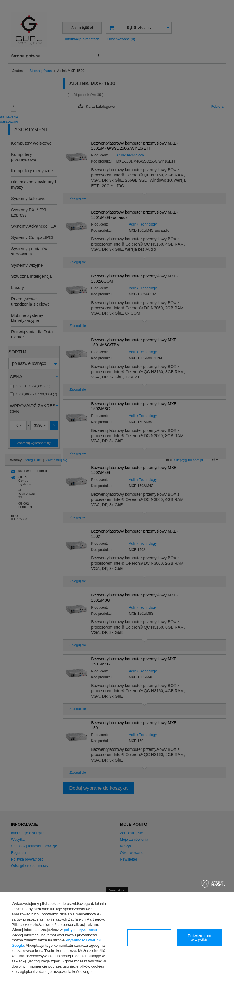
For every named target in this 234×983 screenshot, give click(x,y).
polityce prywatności (80, 930)
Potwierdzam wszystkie (199, 937)
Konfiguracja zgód (149, 937)
